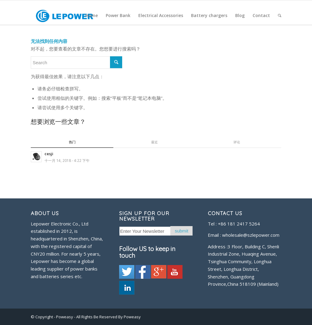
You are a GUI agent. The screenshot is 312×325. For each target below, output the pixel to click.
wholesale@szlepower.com (250, 235)
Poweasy (65, 317)
